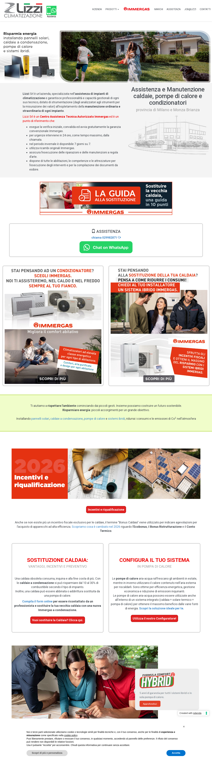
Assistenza (172, 9)
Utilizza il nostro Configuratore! (154, 618)
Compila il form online (37, 601)
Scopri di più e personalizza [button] (47, 753)
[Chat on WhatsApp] (106, 247)
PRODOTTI (109, 9)
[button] (183, 726)
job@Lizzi (189, 9)
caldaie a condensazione (66, 418)
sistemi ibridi (116, 418)
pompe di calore (94, 418)
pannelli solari (40, 418)
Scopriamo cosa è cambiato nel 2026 (96, 526)
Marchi (157, 9)
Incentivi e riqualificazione (106, 509)
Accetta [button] (176, 753)
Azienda (94, 9)
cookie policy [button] (70, 735)
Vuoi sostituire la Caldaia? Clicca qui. (57, 620)
